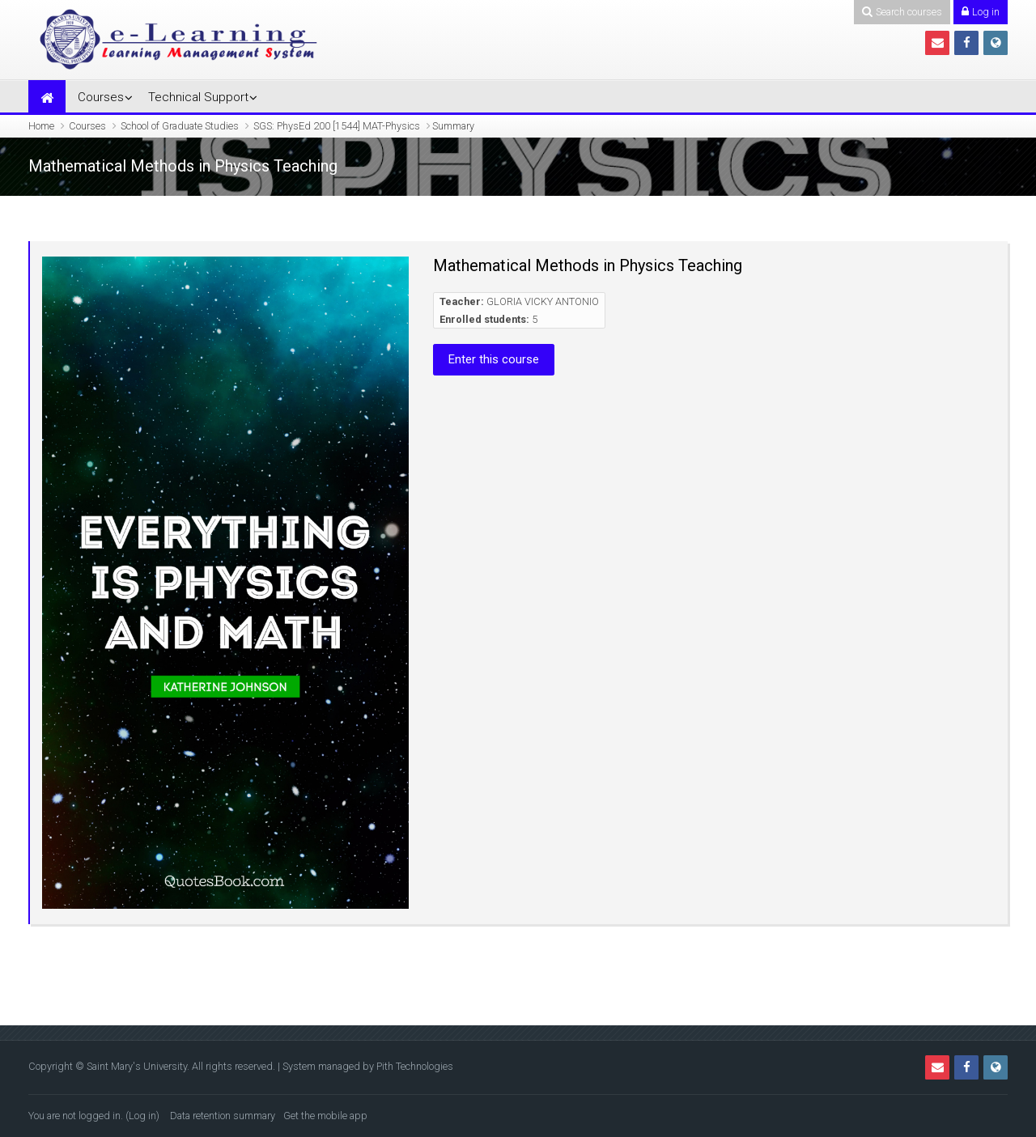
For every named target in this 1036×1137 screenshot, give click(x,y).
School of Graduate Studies (180, 126)
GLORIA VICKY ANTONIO (542, 301)
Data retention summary (222, 1115)
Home (41, 126)
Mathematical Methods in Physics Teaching (587, 265)
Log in (142, 1115)
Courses (101, 97)
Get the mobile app (325, 1115)
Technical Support (198, 97)
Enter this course (493, 359)
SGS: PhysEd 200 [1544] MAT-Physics (336, 126)
